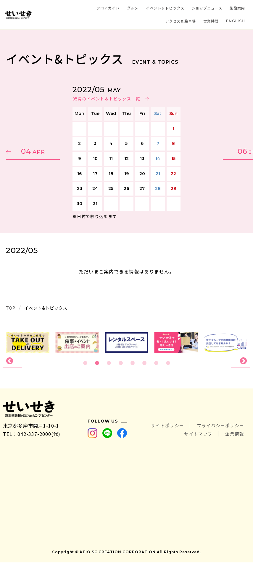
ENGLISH (235, 21)
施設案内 (237, 7)
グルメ (132, 7)
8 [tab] (168, 363)
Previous (12, 361)
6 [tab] (144, 363)
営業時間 (211, 20)
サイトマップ (196, 434)
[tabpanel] (126, 342)
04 (34, 151)
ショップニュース (207, 7)
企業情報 (234, 434)
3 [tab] (109, 363)
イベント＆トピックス (165, 7)
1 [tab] (85, 363)
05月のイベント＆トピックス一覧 (106, 99)
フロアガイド (108, 7)
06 (219, 151)
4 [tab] (121, 363)
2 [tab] (97, 363)
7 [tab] (156, 363)
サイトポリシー (163, 426)
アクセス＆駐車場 (180, 20)
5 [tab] (133, 363)
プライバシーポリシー (219, 426)
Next (240, 361)
